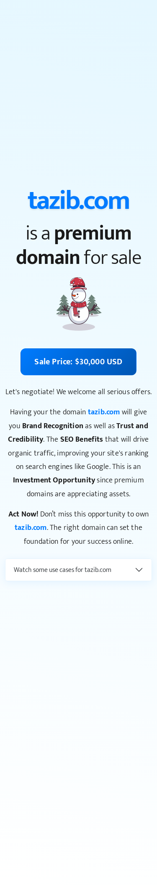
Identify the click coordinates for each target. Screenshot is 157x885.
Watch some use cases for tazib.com (62, 570)
